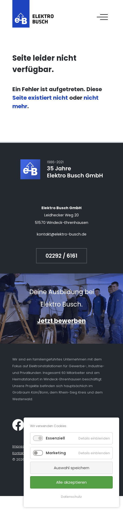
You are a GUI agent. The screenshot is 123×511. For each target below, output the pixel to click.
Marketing (56, 452)
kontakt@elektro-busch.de (61, 234)
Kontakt (18, 453)
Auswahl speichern (71, 467)
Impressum (21, 446)
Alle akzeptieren (71, 482)
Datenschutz (71, 496)
